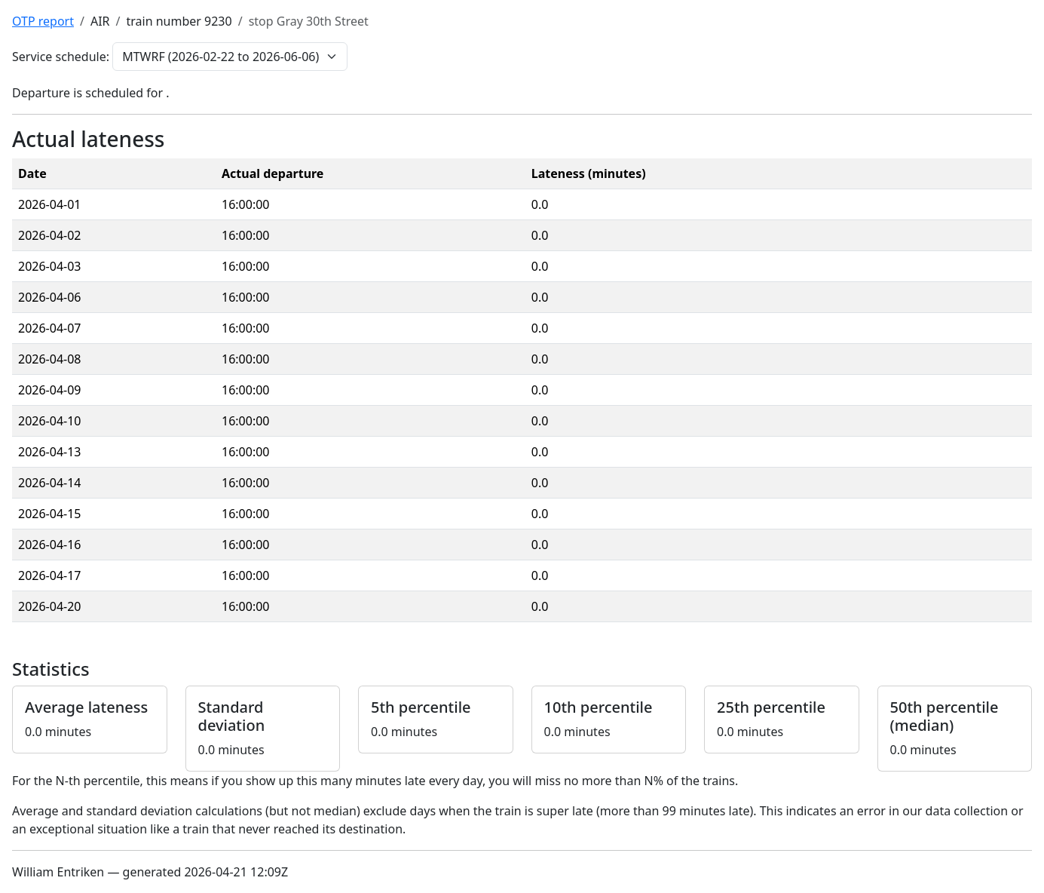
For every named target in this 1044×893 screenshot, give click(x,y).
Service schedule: (60, 56)
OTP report (43, 21)
